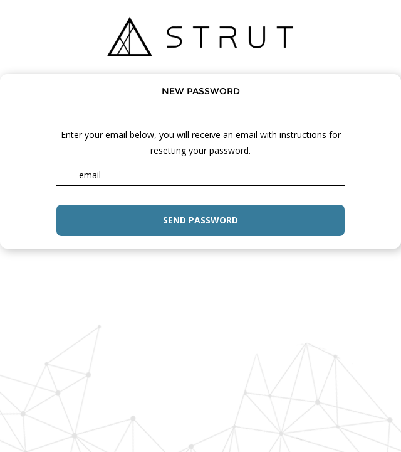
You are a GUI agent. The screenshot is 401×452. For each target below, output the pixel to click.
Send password (200, 220)
